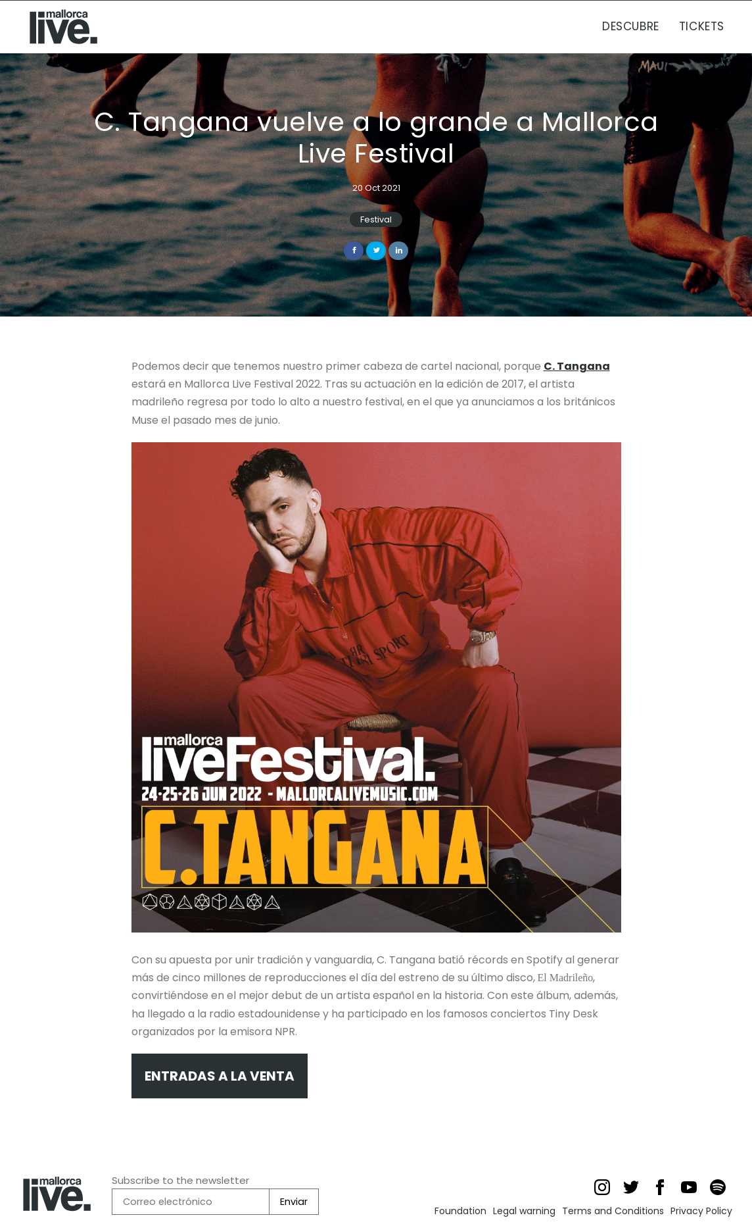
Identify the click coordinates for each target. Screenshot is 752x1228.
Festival (376, 219)
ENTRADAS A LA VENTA (219, 1076)
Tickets (701, 26)
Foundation (460, 1210)
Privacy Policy (701, 1210)
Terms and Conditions (613, 1210)
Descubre (630, 26)
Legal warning (524, 1210)
